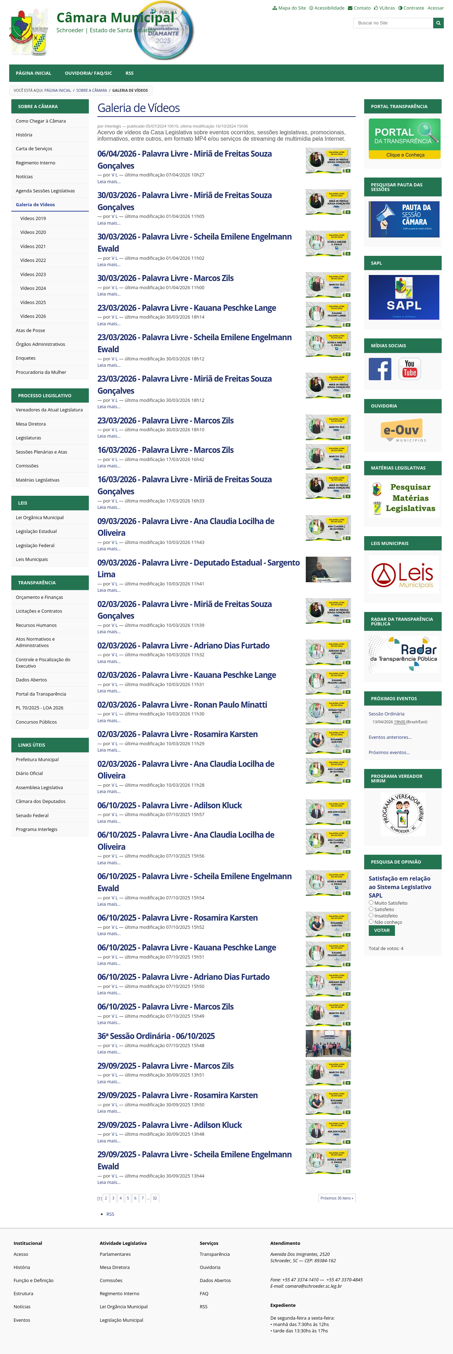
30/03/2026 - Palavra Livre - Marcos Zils (165, 278)
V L (114, 175)
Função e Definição (33, 1280)
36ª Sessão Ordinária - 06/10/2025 (156, 1035)
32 (155, 1198)
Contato (362, 8)
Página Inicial (33, 73)
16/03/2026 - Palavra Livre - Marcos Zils (165, 449)
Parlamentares (115, 1254)
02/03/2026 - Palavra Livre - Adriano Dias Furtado (183, 645)
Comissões (111, 1280)
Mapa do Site (292, 8)
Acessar (436, 8)
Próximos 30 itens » (337, 1198)
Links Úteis (31, 745)
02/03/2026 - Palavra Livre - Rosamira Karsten (177, 734)
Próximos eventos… (389, 752)
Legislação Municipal (121, 1320)
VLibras (387, 8)
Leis (22, 503)
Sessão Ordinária (387, 713)
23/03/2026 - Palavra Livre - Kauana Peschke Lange (186, 307)
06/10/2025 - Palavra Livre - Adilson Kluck (169, 805)
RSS (130, 73)
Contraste (413, 8)
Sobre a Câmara (91, 90)
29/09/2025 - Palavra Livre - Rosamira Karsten (177, 1095)
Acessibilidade (329, 8)
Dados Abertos (215, 1280)
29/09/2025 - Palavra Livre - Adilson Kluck (169, 1124)
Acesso (20, 1254)
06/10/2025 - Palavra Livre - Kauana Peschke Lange (186, 947)
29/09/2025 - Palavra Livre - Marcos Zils (165, 1065)
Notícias (21, 1306)
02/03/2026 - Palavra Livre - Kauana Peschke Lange (186, 674)
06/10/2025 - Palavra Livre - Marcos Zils (165, 1006)
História (21, 1267)
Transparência (37, 582)
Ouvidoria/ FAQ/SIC (88, 73)
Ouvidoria (210, 1267)
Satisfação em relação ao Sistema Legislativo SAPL (400, 887)
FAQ (204, 1293)
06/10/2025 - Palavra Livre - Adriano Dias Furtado (183, 976)
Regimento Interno (119, 1293)
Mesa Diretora (115, 1267)
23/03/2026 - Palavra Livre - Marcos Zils (165, 420)
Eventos (21, 1320)
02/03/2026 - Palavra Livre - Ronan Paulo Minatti (182, 704)
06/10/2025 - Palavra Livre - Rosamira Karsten (177, 917)
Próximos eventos (394, 698)
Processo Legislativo (44, 395)
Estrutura (23, 1293)
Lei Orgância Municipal (124, 1306)
